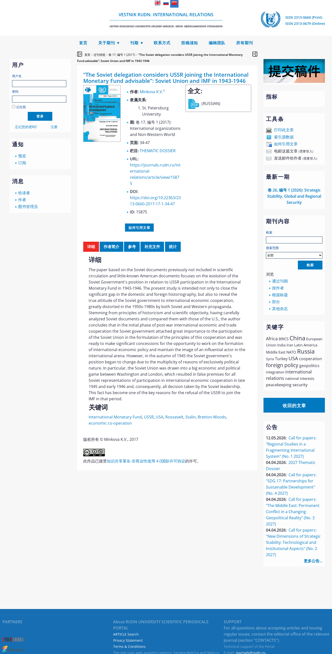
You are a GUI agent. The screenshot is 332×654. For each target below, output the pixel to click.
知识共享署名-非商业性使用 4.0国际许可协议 (146, 461)
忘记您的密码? (26, 126)
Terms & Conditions (129, 646)
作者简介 (111, 246)
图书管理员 (28, 206)
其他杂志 (280, 308)
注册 (54, 126)
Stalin (190, 417)
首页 (83, 43)
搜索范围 (294, 252)
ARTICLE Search (126, 634)
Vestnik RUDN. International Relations (166, 20)
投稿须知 (189, 43)
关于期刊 (106, 43)
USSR (149, 417)
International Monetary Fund (115, 417)
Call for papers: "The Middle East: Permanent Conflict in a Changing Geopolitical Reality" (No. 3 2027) (292, 512)
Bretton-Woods (212, 417)
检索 (269, 232)
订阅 (22, 162)
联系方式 (162, 43)
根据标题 (280, 294)
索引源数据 (284, 137)
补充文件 (152, 246)
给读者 (24, 192)
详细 (91, 246)
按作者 (278, 288)
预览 (22, 156)
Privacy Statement (128, 640)
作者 (22, 199)
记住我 (21, 107)
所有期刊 (244, 43)
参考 (132, 246)
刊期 (134, 43)
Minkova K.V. (151, 91)
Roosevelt (174, 417)
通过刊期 (280, 281)
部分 (276, 301)
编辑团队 (217, 43)
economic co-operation (110, 423)
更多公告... (313, 561)
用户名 (17, 76)
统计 (173, 246)
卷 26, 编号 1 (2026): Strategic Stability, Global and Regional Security (294, 196)
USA (159, 417)
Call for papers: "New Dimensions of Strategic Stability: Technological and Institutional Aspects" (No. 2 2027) (293, 542)
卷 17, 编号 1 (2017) (122, 55)
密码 (15, 91)
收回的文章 (294, 405)
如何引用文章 (286, 144)
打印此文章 (284, 130)
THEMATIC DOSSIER (158, 150)
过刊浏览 (99, 55)
